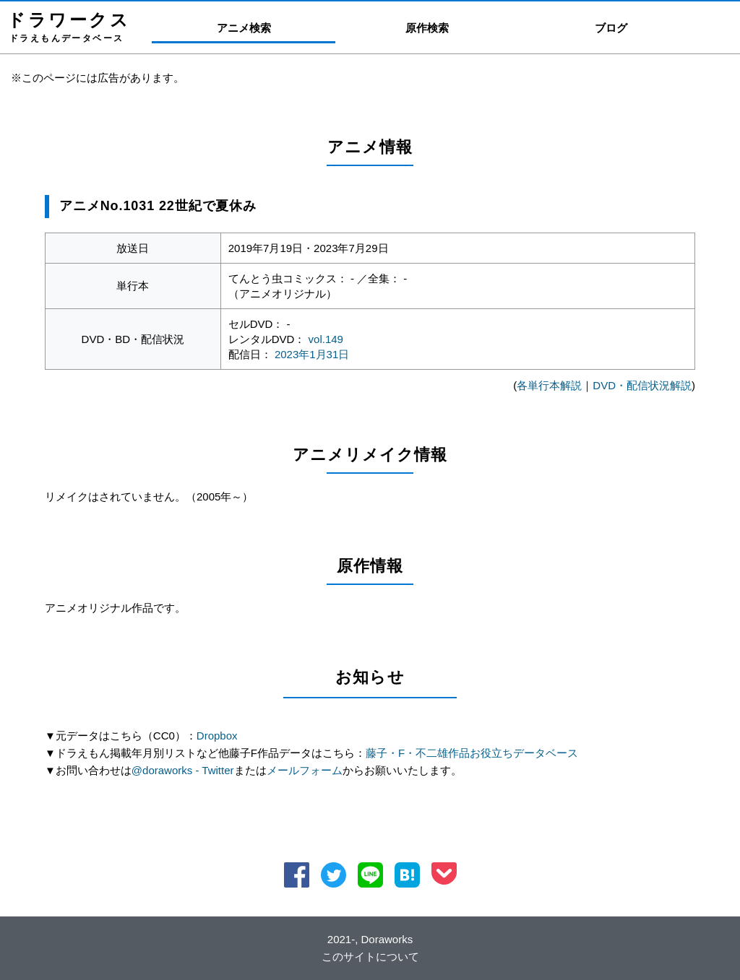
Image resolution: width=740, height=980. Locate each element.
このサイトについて (370, 956)
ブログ (611, 28)
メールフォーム (305, 770)
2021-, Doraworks (370, 939)
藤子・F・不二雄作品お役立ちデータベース (472, 753)
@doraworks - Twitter (183, 770)
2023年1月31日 (312, 354)
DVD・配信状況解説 (642, 385)
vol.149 (326, 339)
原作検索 (427, 28)
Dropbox (217, 735)
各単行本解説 (549, 385)
